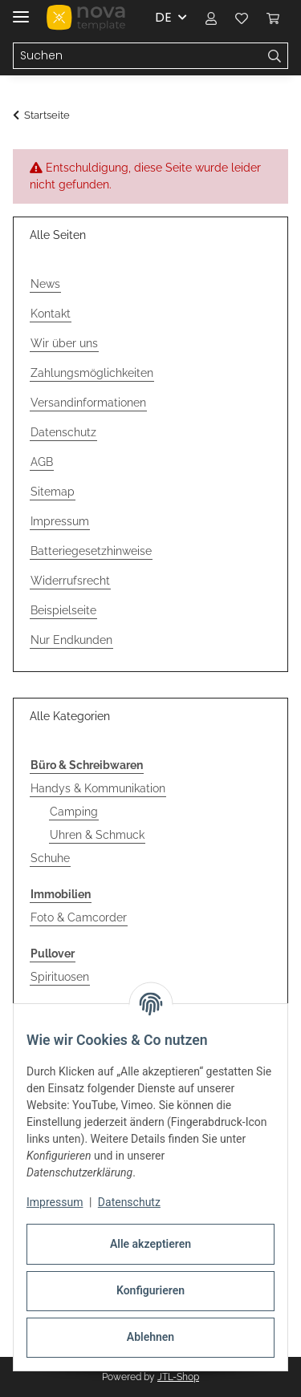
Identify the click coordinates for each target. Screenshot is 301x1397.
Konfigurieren (150, 1290)
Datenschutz (129, 1202)
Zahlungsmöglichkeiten (92, 372)
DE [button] (163, 17)
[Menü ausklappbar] (21, 10)
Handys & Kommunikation (98, 788)
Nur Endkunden (71, 640)
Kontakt (51, 313)
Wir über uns (64, 343)
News (45, 283)
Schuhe (50, 858)
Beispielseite (63, 610)
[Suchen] (275, 56)
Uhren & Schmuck (97, 834)
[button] (211, 18)
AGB (42, 462)
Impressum (54, 1202)
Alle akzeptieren (150, 1243)
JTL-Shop (178, 1377)
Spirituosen (60, 976)
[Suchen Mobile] (137, 56)
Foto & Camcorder (79, 917)
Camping (74, 811)
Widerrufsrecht (70, 580)
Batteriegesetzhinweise (91, 551)
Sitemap (53, 491)
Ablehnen (150, 1336)
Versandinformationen (88, 402)
